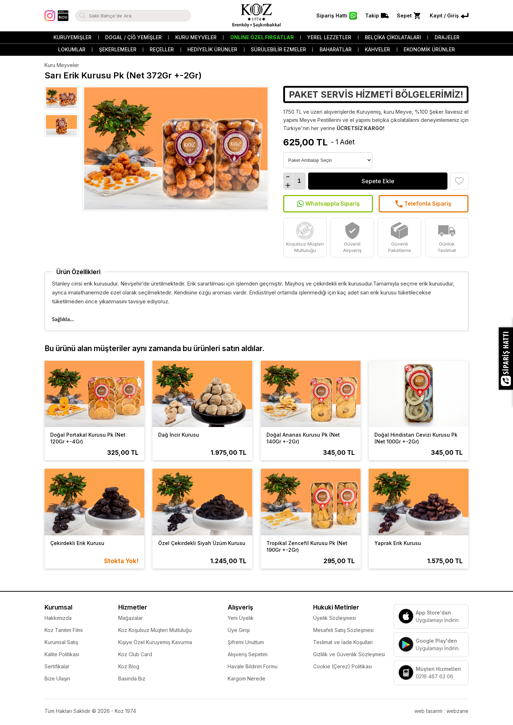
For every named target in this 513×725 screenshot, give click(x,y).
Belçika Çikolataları (393, 37)
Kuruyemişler (72, 37)
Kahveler (377, 49)
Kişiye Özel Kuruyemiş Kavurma (155, 642)
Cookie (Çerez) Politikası (342, 666)
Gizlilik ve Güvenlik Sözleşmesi (349, 654)
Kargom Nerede (246, 678)
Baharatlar (336, 49)
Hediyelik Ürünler (212, 49)
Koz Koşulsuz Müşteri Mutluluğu (155, 630)
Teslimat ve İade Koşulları (343, 642)
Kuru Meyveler (196, 37)
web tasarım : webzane (441, 711)
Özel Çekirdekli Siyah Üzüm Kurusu (201, 543)
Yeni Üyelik (241, 618)
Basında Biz (131, 678)
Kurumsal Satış (61, 642)
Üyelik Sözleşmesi (334, 618)
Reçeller (162, 49)
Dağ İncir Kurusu (178, 435)
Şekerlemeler (117, 49)
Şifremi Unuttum (246, 642)
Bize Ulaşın (57, 678)
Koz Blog (128, 666)
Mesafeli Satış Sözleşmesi (343, 630)
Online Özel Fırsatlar (262, 37)
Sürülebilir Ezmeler (278, 49)
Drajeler (447, 37)
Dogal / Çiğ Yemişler (133, 37)
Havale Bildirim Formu (253, 666)
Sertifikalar (57, 666)
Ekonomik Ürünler (429, 49)
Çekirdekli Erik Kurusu (77, 543)
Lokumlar (72, 49)
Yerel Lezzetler (329, 37)
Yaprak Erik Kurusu (397, 543)
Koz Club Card (135, 654)
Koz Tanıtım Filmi (64, 630)
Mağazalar (130, 618)
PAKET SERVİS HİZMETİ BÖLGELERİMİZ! (376, 94)
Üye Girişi (239, 630)
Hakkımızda (58, 618)
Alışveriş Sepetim (248, 654)
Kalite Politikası (62, 654)
